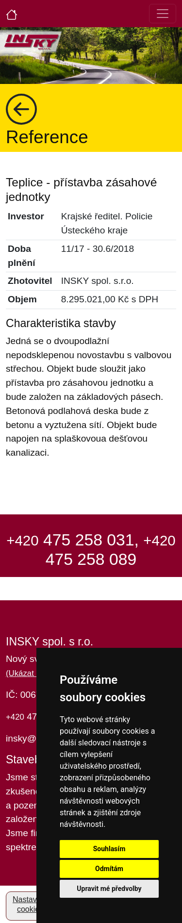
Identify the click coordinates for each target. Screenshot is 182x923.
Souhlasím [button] (109, 849)
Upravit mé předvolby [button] (109, 888)
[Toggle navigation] (162, 13)
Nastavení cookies (30, 904)
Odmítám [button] (109, 869)
